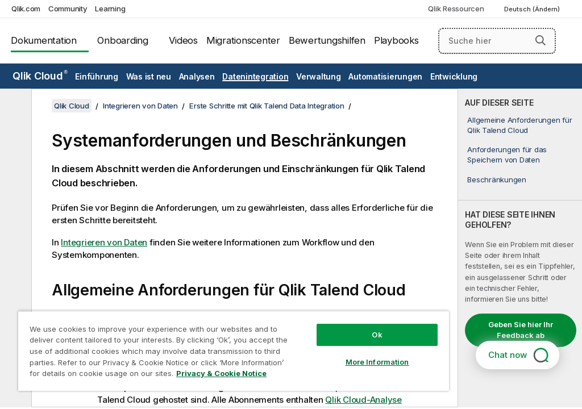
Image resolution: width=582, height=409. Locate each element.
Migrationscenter (243, 40)
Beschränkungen (496, 179)
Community (68, 8)
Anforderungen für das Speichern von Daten (507, 154)
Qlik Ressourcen (456, 8)
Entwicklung (453, 76)
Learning (110, 8)
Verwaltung (318, 76)
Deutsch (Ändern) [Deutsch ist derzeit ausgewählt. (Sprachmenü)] (533, 9)
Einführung (96, 76)
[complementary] (520, 248)
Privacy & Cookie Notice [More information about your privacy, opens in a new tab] (221, 373)
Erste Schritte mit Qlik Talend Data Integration (266, 105)
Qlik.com (25, 8)
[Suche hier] (497, 41)
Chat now (507, 354)
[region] (233, 351)
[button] (540, 40)
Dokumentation (44, 40)
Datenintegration (255, 76)
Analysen (197, 76)
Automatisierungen (385, 76)
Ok (377, 334)
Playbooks (396, 40)
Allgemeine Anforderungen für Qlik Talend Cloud (519, 125)
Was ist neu (148, 76)
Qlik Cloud (40, 76)
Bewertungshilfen (327, 40)
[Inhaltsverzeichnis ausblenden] (14, 106)
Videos (183, 40)
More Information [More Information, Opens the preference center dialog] (377, 361)
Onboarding (122, 40)
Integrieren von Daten (140, 105)
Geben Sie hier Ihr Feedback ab (520, 330)
